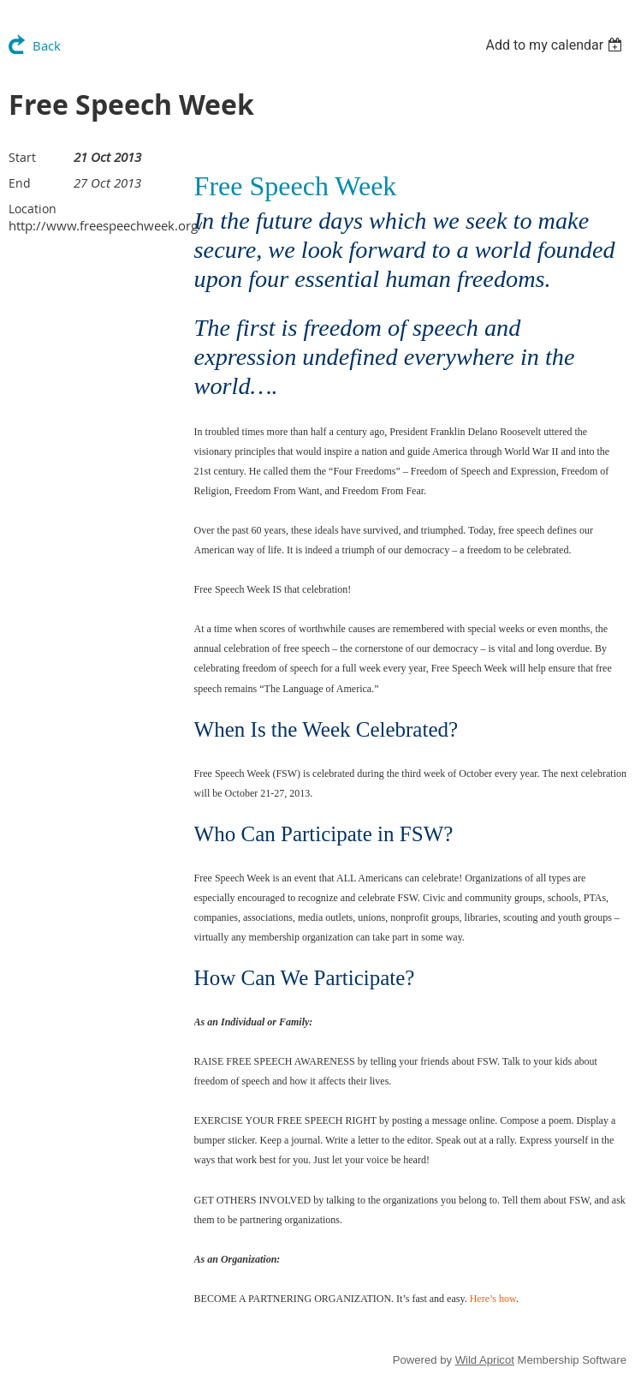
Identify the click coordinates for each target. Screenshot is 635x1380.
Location (32, 208)
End (20, 183)
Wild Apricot (484, 1359)
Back (47, 45)
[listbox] (555, 45)
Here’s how (493, 1299)
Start (22, 157)
